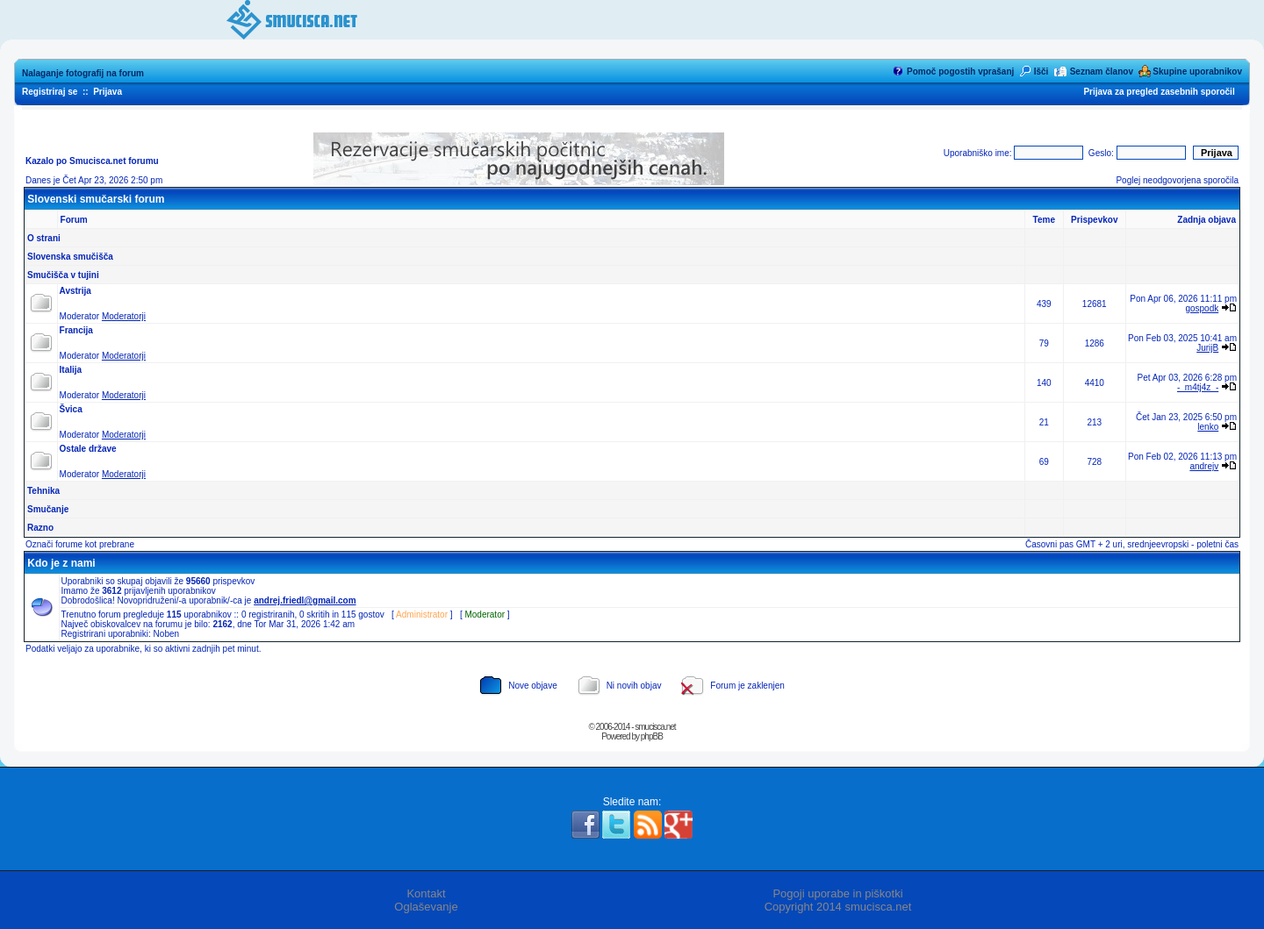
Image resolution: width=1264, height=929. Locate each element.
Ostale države (88, 449)
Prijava (107, 91)
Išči (1041, 71)
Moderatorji (124, 316)
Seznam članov (1101, 71)
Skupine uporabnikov (1197, 71)
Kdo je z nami (61, 563)
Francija (76, 330)
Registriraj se (49, 91)
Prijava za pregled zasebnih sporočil (1158, 91)
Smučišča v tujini (63, 275)
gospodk (1201, 308)
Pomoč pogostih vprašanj (960, 71)
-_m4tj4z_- (1197, 387)
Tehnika (43, 491)
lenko (1207, 427)
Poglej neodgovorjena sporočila (1177, 180)
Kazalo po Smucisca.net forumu (92, 161)
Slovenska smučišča (70, 256)
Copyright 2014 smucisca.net (838, 906)
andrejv (1203, 466)
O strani (44, 238)
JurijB (1207, 348)
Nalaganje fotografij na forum (83, 73)
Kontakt (425, 893)
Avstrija (75, 291)
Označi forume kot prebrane (79, 544)
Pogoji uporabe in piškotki (837, 893)
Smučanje (47, 509)
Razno (40, 527)
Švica (71, 409)
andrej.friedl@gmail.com (305, 600)
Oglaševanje (425, 906)
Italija (71, 370)
